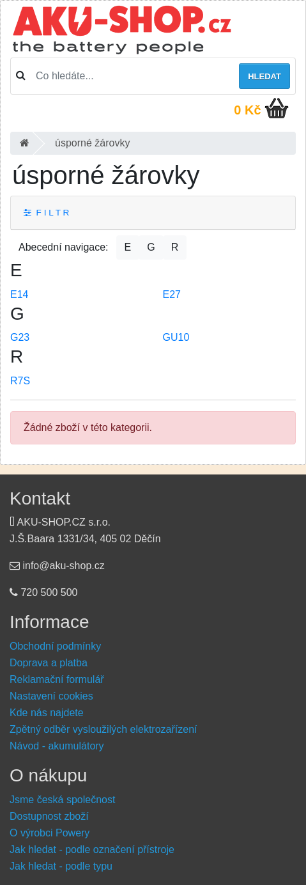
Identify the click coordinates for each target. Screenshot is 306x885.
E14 (19, 294)
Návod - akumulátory (57, 745)
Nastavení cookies (51, 696)
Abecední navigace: (64, 247)
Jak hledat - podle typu (61, 866)
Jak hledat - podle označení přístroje (92, 849)
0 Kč (247, 110)
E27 (172, 294)
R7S (20, 380)
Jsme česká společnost (62, 799)
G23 (19, 337)
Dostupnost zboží (49, 816)
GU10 (176, 337)
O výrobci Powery (49, 832)
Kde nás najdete (47, 712)
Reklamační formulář (57, 679)
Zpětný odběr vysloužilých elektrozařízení (103, 729)
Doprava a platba (49, 662)
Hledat (264, 76)
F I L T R (46, 212)
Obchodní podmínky (55, 646)
